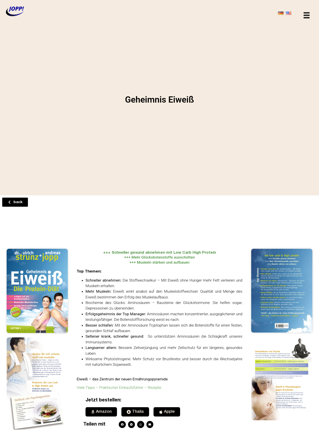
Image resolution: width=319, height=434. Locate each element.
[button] (122, 424)
